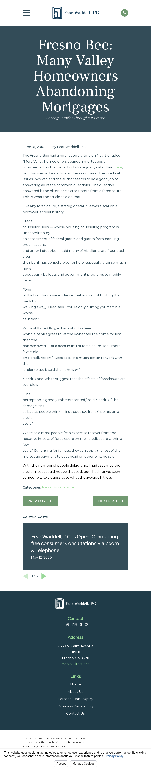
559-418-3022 (75, 624)
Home (75, 684)
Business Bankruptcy (76, 706)
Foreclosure (64, 487)
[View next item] (44, 576)
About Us (75, 692)
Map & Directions (75, 664)
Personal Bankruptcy (75, 699)
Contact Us (75, 713)
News (47, 487)
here (118, 167)
